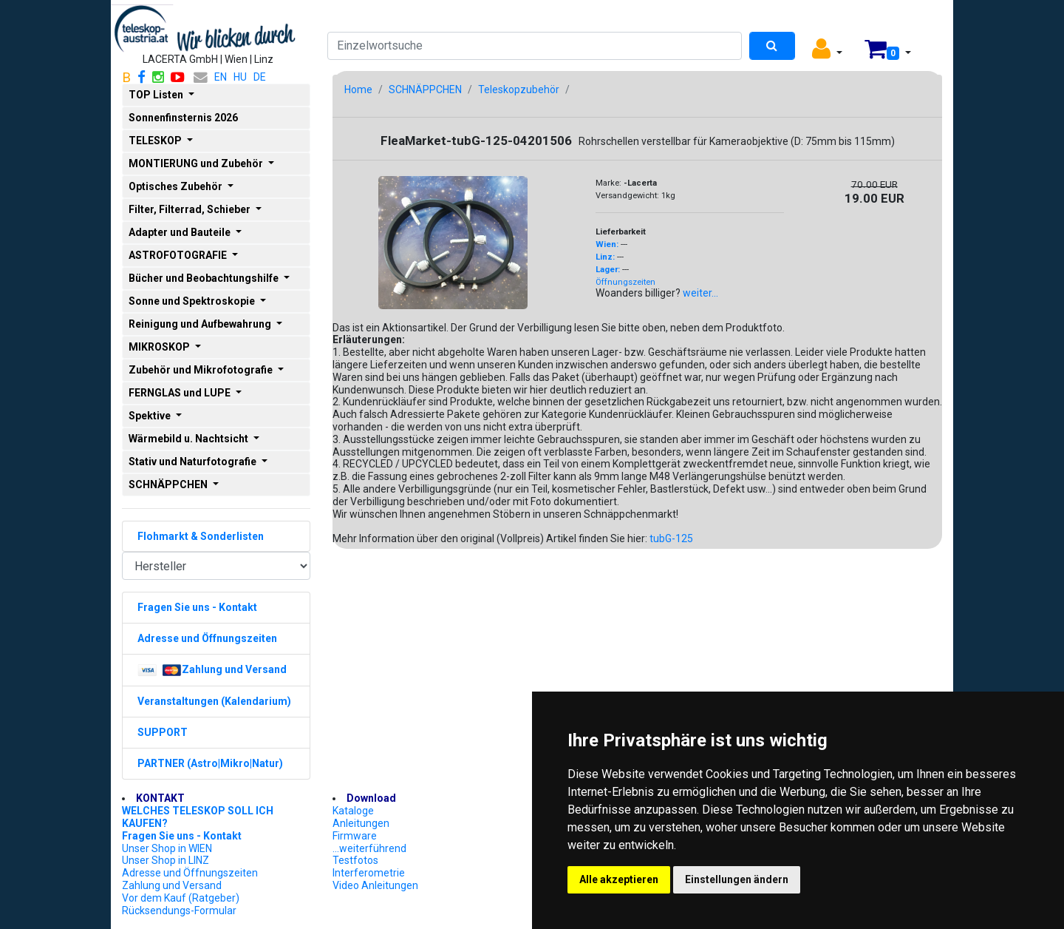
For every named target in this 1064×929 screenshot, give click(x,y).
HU (240, 77)
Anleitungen (360, 823)
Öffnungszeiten (625, 282)
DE (259, 77)
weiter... (700, 293)
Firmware (354, 836)
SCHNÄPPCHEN (425, 89)
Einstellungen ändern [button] (736, 879)
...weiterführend (369, 848)
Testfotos (355, 860)
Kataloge (353, 811)
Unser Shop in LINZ (165, 860)
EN (220, 77)
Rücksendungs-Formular (179, 910)
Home (358, 89)
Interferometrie (368, 873)
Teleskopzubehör (518, 89)
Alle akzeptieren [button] (618, 879)
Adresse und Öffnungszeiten (190, 873)
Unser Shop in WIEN (167, 848)
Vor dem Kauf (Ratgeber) (180, 898)
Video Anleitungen (375, 885)
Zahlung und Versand (172, 885)
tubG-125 (671, 538)
